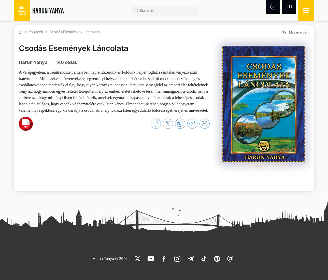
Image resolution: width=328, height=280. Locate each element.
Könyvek (35, 32)
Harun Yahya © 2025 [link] (110, 258)
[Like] (138, 259)
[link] (26, 124)
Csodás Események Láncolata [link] (74, 32)
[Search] (166, 10)
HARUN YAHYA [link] (48, 11)
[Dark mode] (273, 7)
